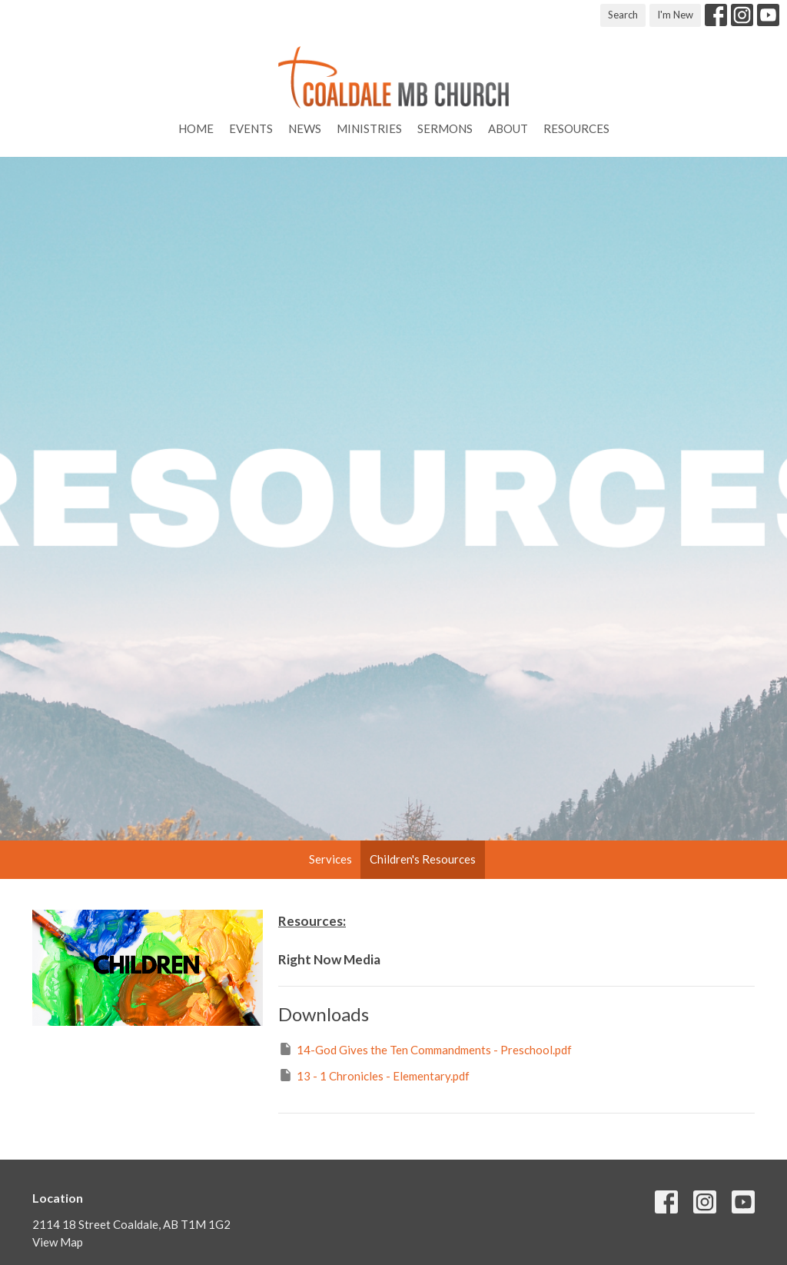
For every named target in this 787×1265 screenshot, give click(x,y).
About (508, 128)
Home (196, 128)
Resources (576, 128)
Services (330, 859)
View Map (57, 1242)
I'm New (675, 14)
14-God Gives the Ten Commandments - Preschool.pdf (425, 1049)
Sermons (445, 128)
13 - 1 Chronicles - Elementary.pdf (374, 1075)
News (304, 128)
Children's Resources (423, 859)
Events (251, 128)
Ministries (369, 128)
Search (623, 14)
